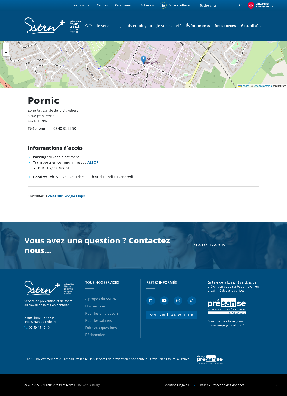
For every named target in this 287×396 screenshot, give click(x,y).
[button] (143, 59)
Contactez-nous (209, 245)
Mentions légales (177, 385)
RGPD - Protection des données (222, 385)
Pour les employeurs (102, 313)
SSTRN (49, 288)
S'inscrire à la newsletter (171, 315)
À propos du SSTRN (100, 299)
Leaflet (243, 85)
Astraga (95, 385)
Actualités (251, 25)
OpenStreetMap (263, 85)
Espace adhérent (180, 5)
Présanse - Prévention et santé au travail (227, 306)
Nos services (95, 306)
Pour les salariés (98, 320)
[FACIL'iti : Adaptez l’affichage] (260, 5)
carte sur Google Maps (66, 196)
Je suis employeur (136, 25)
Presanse (210, 359)
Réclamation (95, 334)
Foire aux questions (101, 327)
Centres (102, 5)
